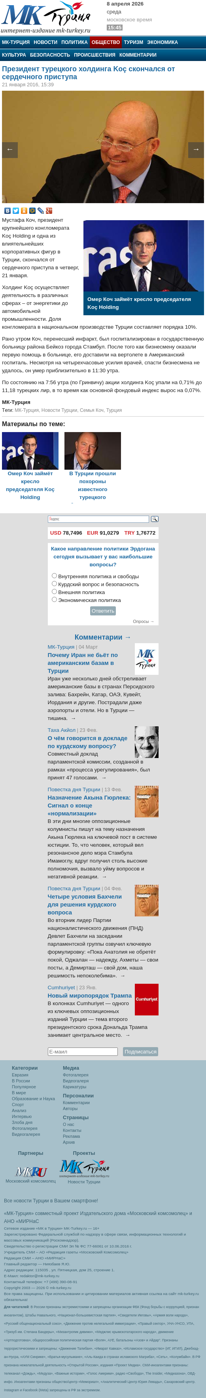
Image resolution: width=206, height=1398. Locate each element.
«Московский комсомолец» (157, 1213)
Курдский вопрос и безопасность (98, 584)
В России (21, 1080)
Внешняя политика (81, 592)
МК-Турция (16, 42)
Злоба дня (22, 1122)
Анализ (19, 1110)
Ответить (103, 611)
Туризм (133, 42)
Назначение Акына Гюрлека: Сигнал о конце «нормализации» (89, 805)
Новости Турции (59, 410)
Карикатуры (74, 1086)
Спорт (18, 1104)
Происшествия (94, 55)
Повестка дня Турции (75, 789)
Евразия (20, 1074)
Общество (106, 42)
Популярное (24, 1086)
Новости (45, 42)
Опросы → (143, 621)
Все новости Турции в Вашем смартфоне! (51, 1201)
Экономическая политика (89, 600)
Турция (114, 410)
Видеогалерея (26, 1134)
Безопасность (50, 55)
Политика (74, 42)
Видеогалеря (76, 1080)
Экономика (162, 42)
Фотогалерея (25, 1128)
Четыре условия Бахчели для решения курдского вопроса (85, 904)
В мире (19, 1092)
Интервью (22, 1116)
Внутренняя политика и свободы (98, 576)
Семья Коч (92, 410)
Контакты (72, 1130)
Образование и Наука (33, 1098)
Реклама (71, 1136)
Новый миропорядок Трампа (90, 995)
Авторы (70, 1108)
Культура (14, 55)
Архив (69, 1142)
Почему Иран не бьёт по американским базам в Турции (83, 663)
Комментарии (138, 55)
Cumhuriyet (62, 987)
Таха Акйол (62, 730)
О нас (68, 1124)
